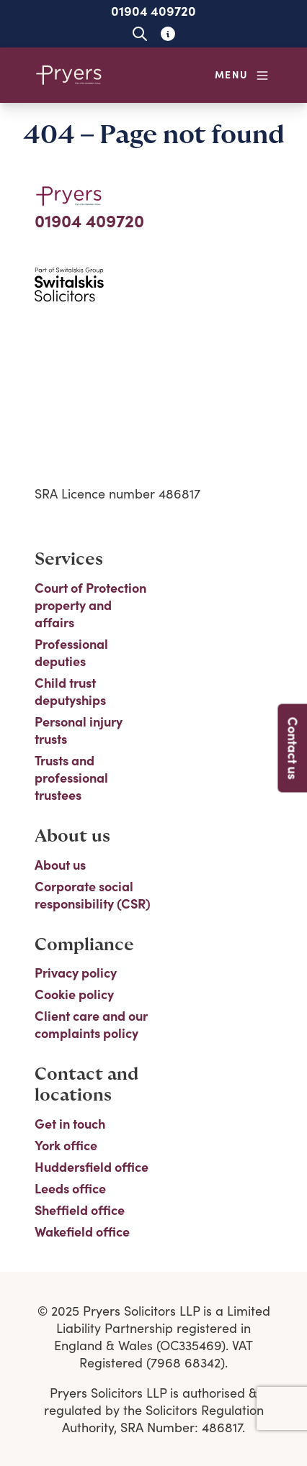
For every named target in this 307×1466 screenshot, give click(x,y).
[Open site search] (139, 33)
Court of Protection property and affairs (90, 605)
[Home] (69, 75)
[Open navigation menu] (241, 75)
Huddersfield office (91, 1167)
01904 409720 (153, 11)
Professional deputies (71, 652)
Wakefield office (82, 1231)
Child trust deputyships (70, 691)
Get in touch (70, 1124)
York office (66, 1145)
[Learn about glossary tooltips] (167, 33)
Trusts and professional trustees (71, 777)
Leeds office (70, 1188)
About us (60, 865)
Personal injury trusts (79, 730)
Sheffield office (80, 1210)
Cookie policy (74, 994)
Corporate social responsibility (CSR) (93, 894)
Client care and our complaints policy (91, 1024)
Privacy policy (76, 972)
